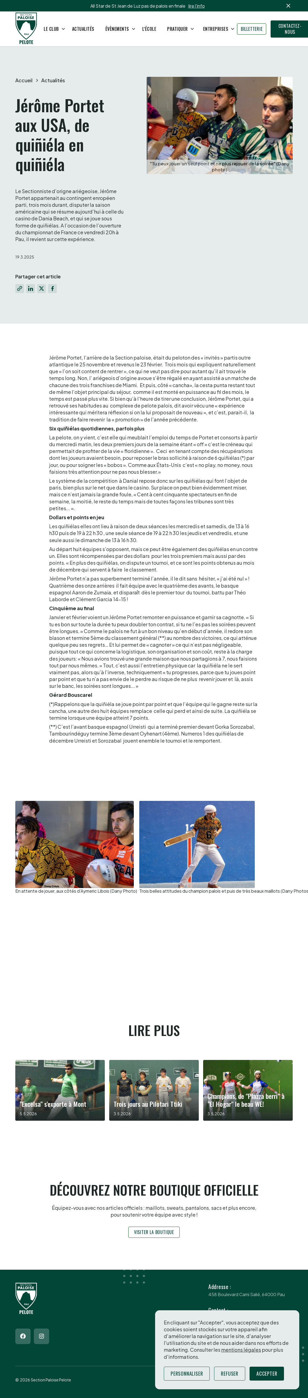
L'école (149, 29)
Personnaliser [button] (187, 1373)
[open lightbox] (76, 847)
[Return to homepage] (26, 29)
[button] (52, 29)
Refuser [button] (229, 1373)
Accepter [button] (266, 1373)
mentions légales (241, 1350)
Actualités (83, 29)
